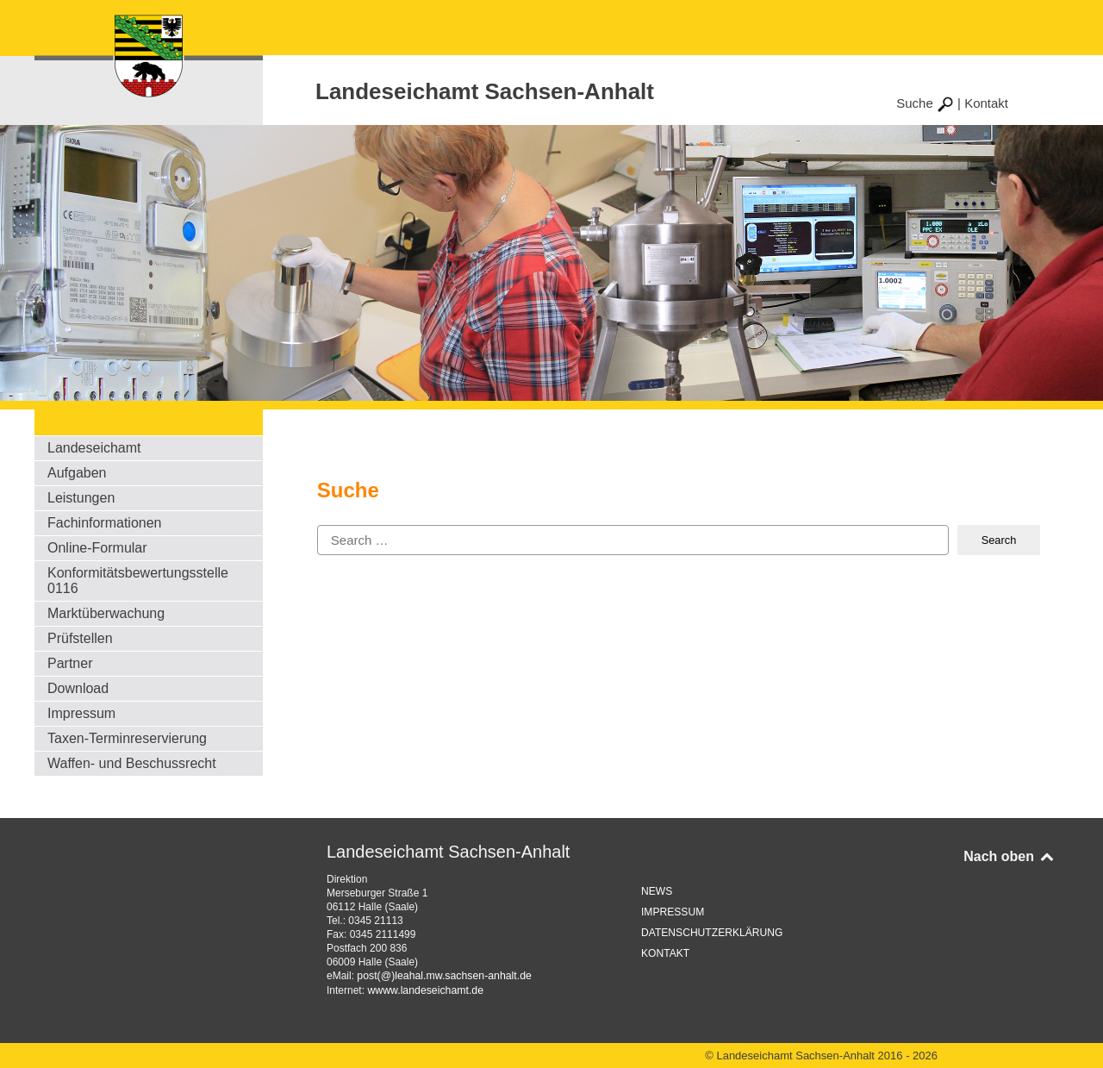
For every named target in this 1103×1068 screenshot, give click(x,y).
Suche (925, 103)
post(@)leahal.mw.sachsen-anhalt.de (442, 976)
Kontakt (986, 103)
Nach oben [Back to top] (1009, 856)
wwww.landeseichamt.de (423, 990)
